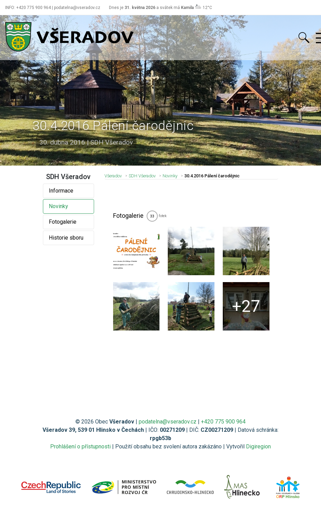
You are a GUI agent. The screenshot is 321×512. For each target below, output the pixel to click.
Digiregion (258, 446)
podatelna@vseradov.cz (167, 421)
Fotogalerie (62, 221)
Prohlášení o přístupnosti (80, 446)
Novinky (58, 206)
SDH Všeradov (142, 175)
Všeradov (113, 175)
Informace (61, 190)
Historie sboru (66, 237)
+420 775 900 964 (223, 421)
